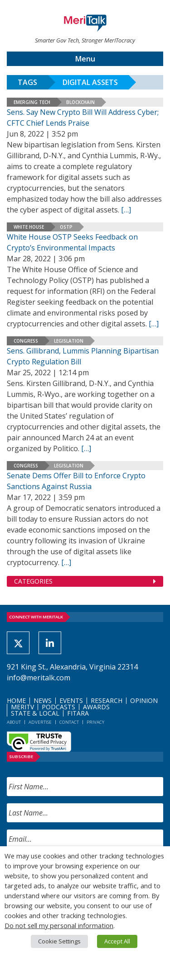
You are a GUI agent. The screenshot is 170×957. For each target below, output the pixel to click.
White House (29, 227)
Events (71, 700)
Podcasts (58, 706)
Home (16, 700)
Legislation (68, 341)
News (43, 700)
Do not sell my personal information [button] (59, 925)
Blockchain (80, 102)
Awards (96, 706)
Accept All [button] (117, 941)
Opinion (144, 700)
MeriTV (22, 706)
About (14, 722)
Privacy (95, 722)
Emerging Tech (32, 102)
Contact (69, 722)
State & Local (35, 713)
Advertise (40, 722)
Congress (26, 341)
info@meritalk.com (38, 678)
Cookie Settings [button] (59, 941)
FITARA (78, 713)
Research (106, 700)
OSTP (66, 227)
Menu (85, 59)
